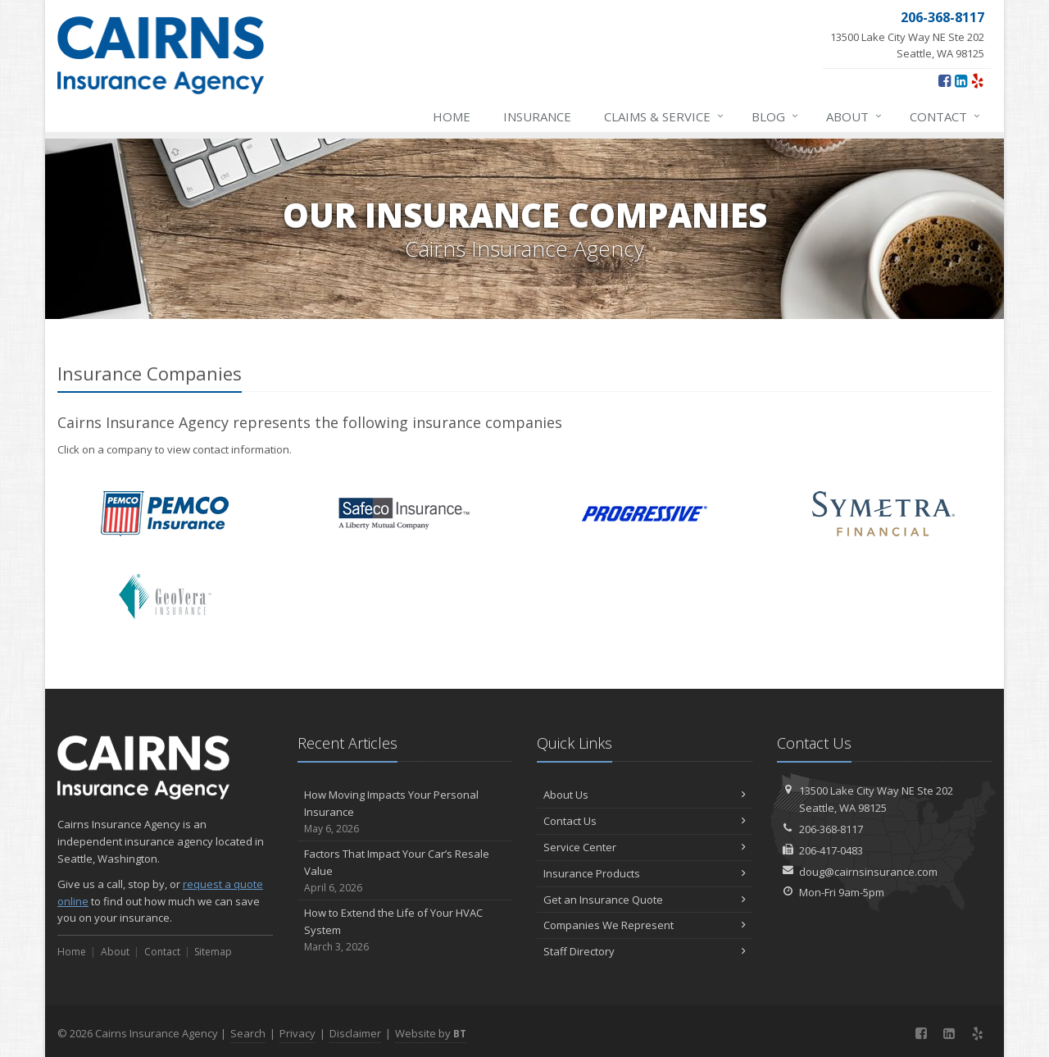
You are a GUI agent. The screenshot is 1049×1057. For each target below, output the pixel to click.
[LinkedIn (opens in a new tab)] (961, 80)
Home (451, 116)
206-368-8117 (831, 829)
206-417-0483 (831, 850)
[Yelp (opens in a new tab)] (977, 80)
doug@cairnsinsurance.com (868, 871)
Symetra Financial (884, 513)
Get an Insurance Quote (644, 899)
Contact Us (644, 820)
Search (248, 1033)
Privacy (297, 1033)
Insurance (537, 116)
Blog (776, 116)
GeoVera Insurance (165, 596)
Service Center (644, 847)
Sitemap (213, 952)
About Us (644, 794)
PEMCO (165, 513)
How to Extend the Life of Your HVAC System (405, 929)
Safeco (404, 513)
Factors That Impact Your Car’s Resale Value (405, 870)
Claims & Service (664, 116)
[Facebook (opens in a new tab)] (944, 80)
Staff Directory (644, 951)
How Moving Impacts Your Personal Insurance (405, 811)
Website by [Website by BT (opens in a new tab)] (430, 1033)
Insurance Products (644, 873)
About (854, 116)
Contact (946, 116)
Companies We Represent (644, 925)
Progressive (644, 513)
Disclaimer (355, 1033)
